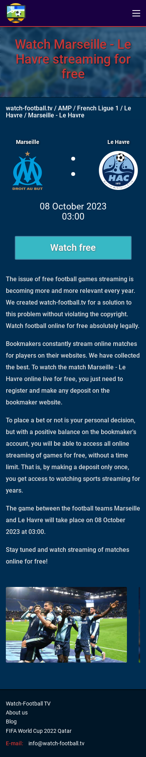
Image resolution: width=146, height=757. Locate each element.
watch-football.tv (29, 108)
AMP (65, 108)
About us (17, 712)
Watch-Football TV (28, 703)
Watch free (73, 247)
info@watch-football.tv (56, 743)
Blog (11, 721)
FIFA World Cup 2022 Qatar (39, 731)
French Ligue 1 (98, 108)
